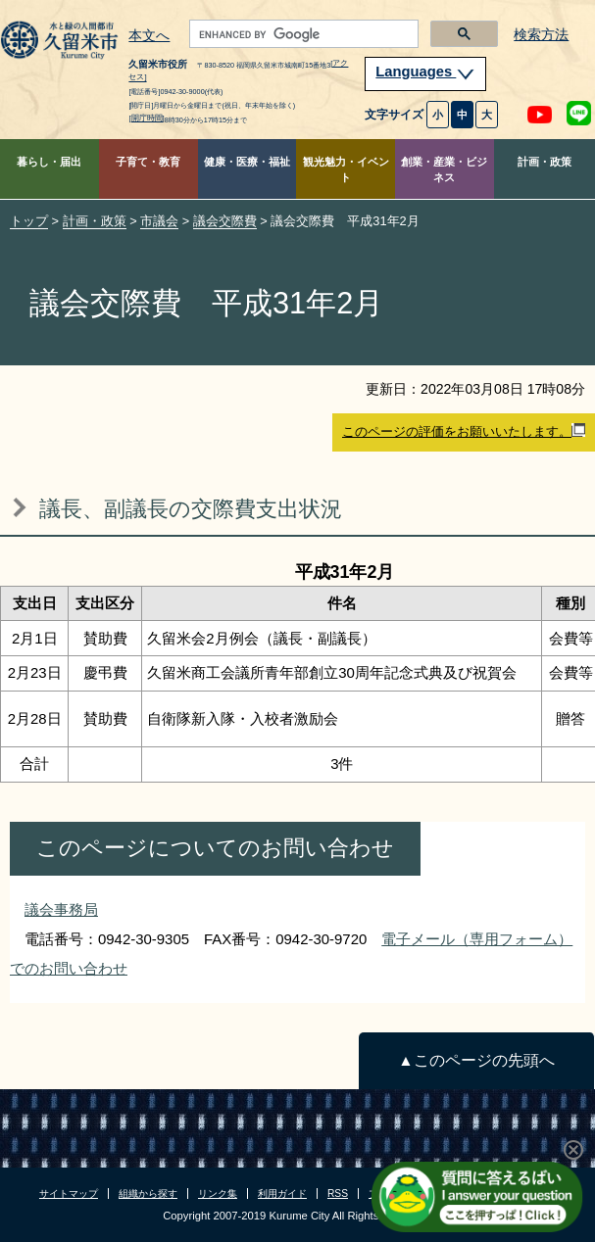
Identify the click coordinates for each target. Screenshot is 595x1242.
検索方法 (541, 34)
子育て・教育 (148, 161)
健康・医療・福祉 (247, 161)
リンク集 (217, 1193)
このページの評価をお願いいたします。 (463, 431)
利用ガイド (282, 1193)
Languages (425, 71)
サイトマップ (68, 1193)
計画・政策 (544, 161)
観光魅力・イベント (346, 170)
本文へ (149, 36)
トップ (29, 221)
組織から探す (148, 1193)
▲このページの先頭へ (476, 1060)
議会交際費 (225, 221)
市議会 (159, 221)
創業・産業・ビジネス (444, 170)
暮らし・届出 (49, 161)
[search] (302, 34)
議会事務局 (61, 909)
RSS (337, 1193)
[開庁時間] (146, 118)
